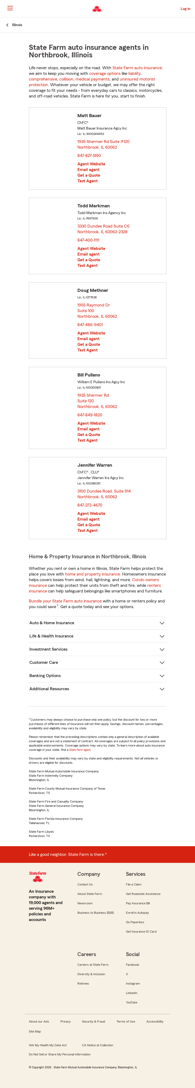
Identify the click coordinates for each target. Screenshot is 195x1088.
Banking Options (45, 676)
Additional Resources (49, 689)
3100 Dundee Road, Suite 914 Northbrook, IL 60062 (104, 494)
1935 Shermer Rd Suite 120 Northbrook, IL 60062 (97, 401)
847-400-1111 (88, 240)
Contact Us (85, 884)
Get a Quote (88, 175)
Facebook (132, 964)
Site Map (35, 1031)
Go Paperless (135, 922)
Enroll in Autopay (137, 912)
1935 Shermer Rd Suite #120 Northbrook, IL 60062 (103, 144)
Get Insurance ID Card (141, 931)
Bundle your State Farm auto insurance (65, 601)
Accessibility (154, 1021)
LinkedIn (131, 993)
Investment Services (48, 649)
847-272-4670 (89, 505)
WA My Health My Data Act (48, 1045)
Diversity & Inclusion (91, 974)
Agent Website (91, 164)
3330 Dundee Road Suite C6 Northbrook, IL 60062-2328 (103, 229)
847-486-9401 (90, 325)
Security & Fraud (93, 1021)
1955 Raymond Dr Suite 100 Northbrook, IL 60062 (97, 311)
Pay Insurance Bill (138, 903)
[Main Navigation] (10, 8)
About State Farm (89, 893)
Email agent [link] (88, 170)
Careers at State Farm (92, 964)
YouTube (131, 1002)
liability (134, 73)
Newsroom (85, 903)
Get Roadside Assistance (143, 893)
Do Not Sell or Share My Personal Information (59, 1054)
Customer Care (43, 662)
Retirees (83, 983)
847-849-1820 (89, 415)
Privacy (65, 1021)
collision (66, 79)
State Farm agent (80, 749)
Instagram (133, 983)
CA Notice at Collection (97, 1045)
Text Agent (87, 181)
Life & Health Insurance (51, 636)
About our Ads (39, 1021)
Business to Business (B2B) (95, 912)
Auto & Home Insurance (51, 623)
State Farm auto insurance (137, 68)
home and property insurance (92, 574)
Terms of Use (126, 1021)
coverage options (105, 73)
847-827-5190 (89, 156)
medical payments (93, 79)
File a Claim (133, 884)
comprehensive (43, 79)
